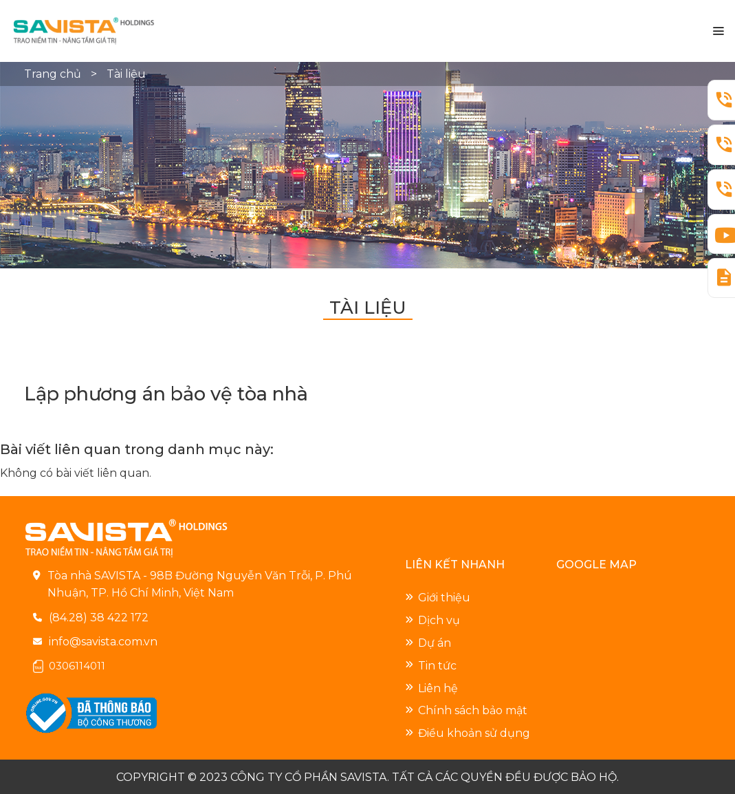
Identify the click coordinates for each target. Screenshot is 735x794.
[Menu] (718, 31)
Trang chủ (54, 74)
